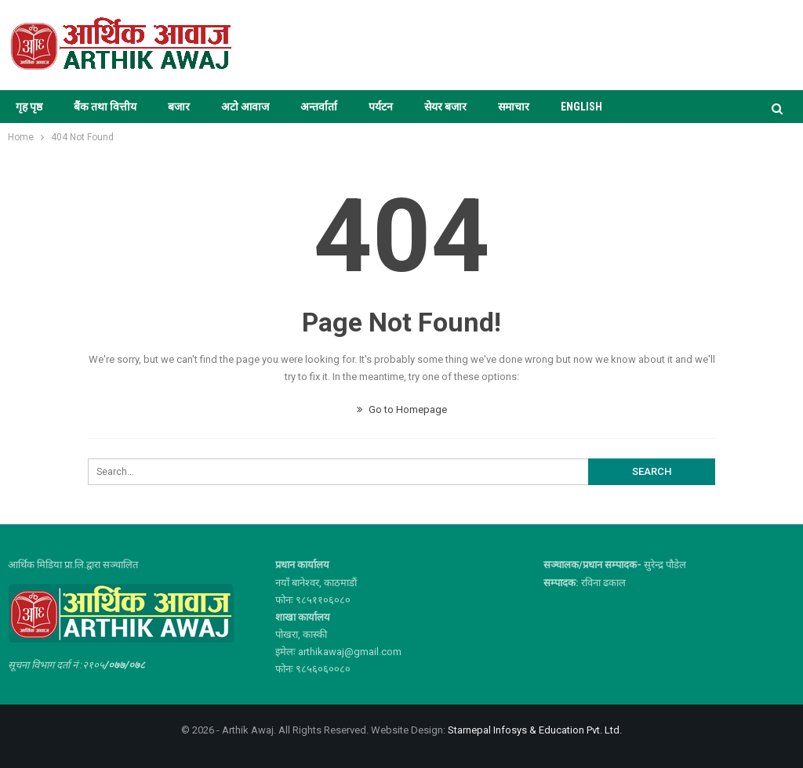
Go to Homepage (402, 409)
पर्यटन (381, 106)
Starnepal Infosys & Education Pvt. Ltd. (535, 730)
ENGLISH (581, 106)
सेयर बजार (445, 106)
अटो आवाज (245, 106)
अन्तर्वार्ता (318, 106)
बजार (179, 106)
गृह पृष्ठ (29, 106)
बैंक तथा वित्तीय (105, 106)
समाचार (513, 106)
